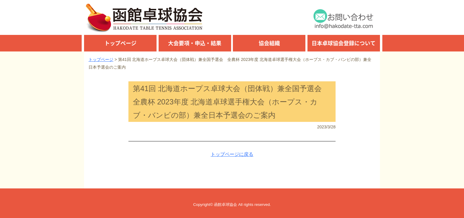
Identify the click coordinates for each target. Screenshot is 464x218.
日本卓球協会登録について (344, 43)
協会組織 (269, 43)
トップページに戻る (232, 154)
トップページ (120, 43)
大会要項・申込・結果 (194, 43)
